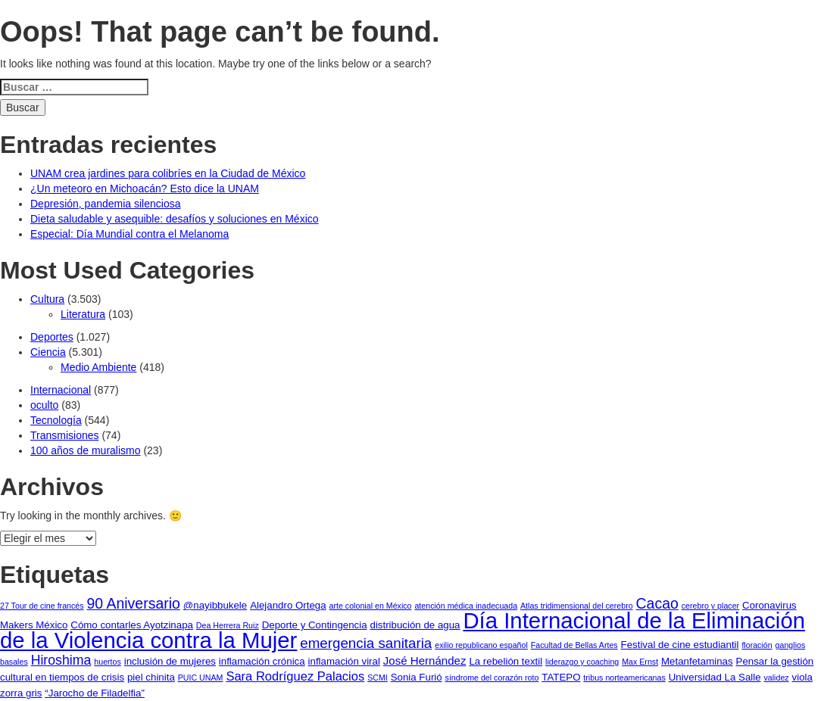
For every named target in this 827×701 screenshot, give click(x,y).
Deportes (51, 337)
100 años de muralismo (85, 450)
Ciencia (48, 352)
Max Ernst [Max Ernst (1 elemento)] (640, 661)
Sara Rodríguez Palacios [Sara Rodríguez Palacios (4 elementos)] (295, 676)
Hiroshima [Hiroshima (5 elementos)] (61, 660)
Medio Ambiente (98, 367)
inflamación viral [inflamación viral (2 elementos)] (344, 661)
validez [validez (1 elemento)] (776, 677)
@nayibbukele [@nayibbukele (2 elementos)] (215, 605)
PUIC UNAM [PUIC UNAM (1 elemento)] (200, 677)
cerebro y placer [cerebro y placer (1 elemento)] (710, 605)
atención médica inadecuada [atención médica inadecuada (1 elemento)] (465, 605)
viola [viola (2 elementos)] (802, 677)
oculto (44, 405)
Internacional (60, 390)
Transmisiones (64, 435)
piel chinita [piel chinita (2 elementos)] (151, 677)
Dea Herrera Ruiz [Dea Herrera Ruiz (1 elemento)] (227, 625)
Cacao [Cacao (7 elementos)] (657, 603)
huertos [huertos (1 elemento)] (107, 661)
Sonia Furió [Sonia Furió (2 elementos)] (416, 677)
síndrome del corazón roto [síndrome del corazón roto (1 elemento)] (492, 677)
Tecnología (56, 420)
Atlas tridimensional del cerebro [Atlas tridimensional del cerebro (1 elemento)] (576, 605)
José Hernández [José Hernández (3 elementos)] (425, 660)
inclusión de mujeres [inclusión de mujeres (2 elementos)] (170, 661)
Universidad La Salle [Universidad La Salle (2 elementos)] (715, 677)
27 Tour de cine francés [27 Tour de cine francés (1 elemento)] (42, 605)
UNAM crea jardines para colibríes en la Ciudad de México (167, 173)
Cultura (47, 299)
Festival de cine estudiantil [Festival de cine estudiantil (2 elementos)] (680, 644)
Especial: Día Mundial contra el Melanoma (129, 234)
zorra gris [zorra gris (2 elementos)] (21, 693)
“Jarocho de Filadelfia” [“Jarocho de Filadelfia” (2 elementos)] (95, 693)
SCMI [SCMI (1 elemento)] (377, 677)
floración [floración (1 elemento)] (756, 645)
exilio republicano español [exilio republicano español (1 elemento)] (481, 645)
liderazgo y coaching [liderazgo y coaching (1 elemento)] (582, 661)
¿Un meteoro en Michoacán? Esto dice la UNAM (144, 188)
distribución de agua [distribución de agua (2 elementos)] (415, 625)
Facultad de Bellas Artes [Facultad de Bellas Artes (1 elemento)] (574, 645)
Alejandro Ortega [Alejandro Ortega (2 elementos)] (288, 605)
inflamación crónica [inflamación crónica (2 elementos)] (262, 661)
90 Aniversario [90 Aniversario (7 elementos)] (132, 603)
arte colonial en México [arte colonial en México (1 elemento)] (370, 605)
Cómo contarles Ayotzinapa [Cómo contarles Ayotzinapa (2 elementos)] (131, 625)
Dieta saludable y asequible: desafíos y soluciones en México (174, 219)
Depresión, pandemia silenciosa (105, 204)
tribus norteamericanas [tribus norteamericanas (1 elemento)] (624, 677)
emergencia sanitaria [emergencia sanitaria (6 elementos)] (366, 643)
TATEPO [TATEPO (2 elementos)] (560, 677)
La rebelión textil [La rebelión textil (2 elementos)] (505, 661)
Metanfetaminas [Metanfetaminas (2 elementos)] (697, 661)
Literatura (83, 314)
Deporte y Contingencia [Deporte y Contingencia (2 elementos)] (314, 625)
